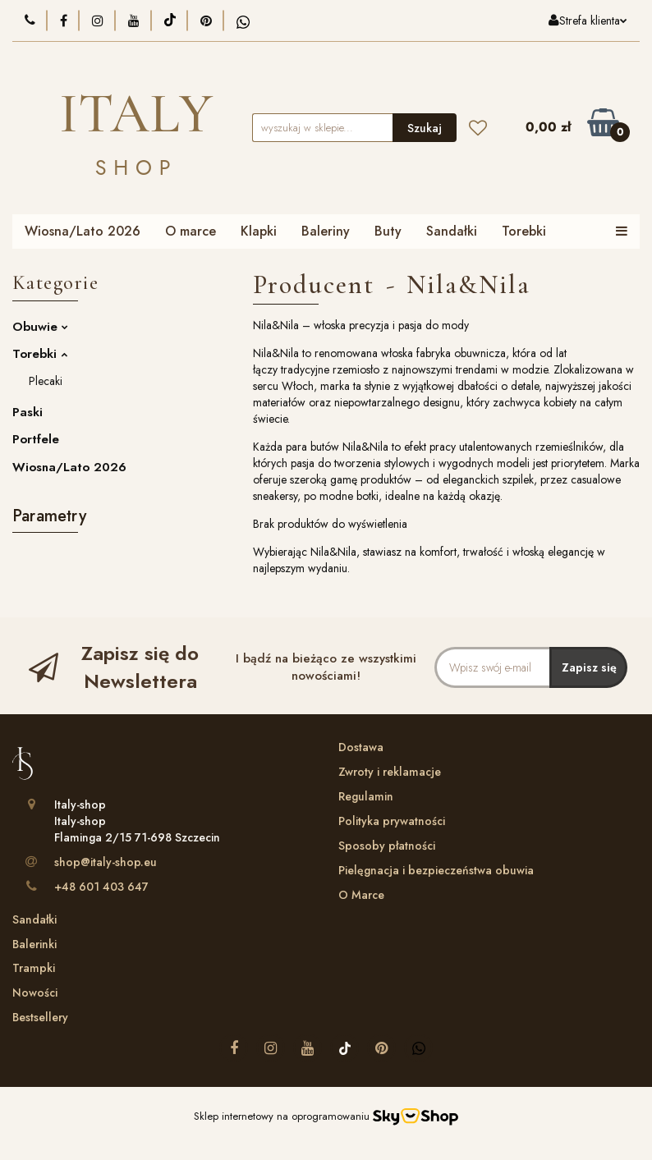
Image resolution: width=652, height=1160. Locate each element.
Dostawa (360, 747)
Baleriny (325, 231)
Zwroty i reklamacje (389, 771)
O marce (190, 231)
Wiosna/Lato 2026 (82, 231)
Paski (27, 412)
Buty (388, 231)
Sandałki (451, 231)
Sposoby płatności (386, 845)
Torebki (524, 231)
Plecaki (45, 381)
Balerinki (34, 944)
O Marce (361, 895)
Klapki (259, 231)
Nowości (34, 992)
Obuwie (40, 327)
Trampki (33, 968)
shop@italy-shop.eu (105, 862)
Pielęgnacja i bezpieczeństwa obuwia (436, 870)
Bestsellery (40, 1017)
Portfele (35, 439)
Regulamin (365, 796)
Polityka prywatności (391, 821)
